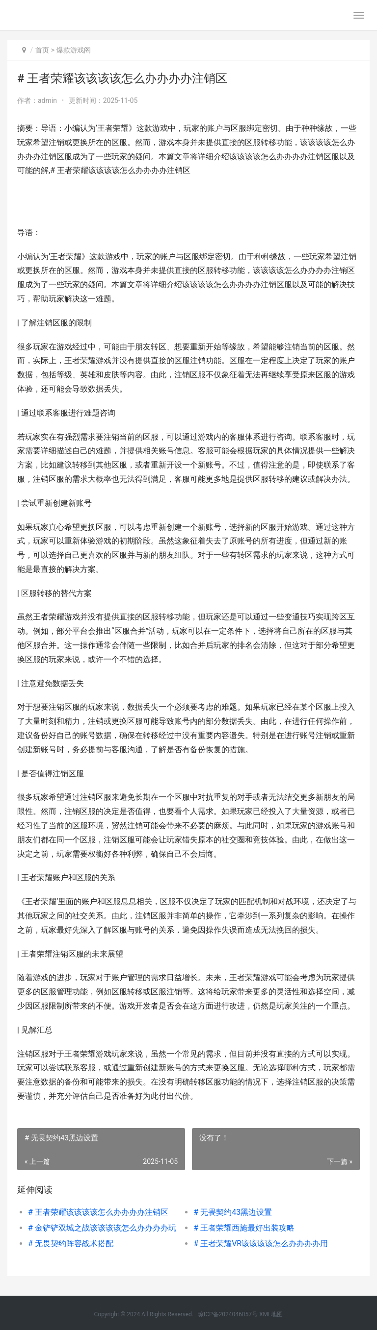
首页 (42, 50)
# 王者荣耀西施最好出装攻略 (244, 1227)
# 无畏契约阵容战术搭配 (70, 1243)
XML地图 (271, 1314)
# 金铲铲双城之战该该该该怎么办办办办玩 (102, 1227)
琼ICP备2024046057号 (228, 1314)
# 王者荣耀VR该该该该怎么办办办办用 (260, 1243)
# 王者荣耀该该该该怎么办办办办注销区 (98, 1212)
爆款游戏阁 (73, 50)
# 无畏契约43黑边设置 (232, 1212)
